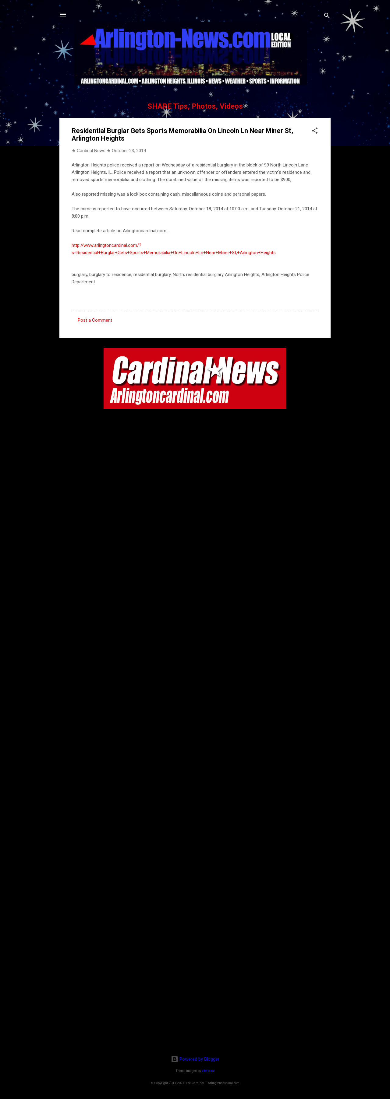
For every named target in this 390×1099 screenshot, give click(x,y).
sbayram (208, 1071)
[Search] (327, 16)
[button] (314, 131)
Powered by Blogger (195, 1059)
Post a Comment (95, 320)
